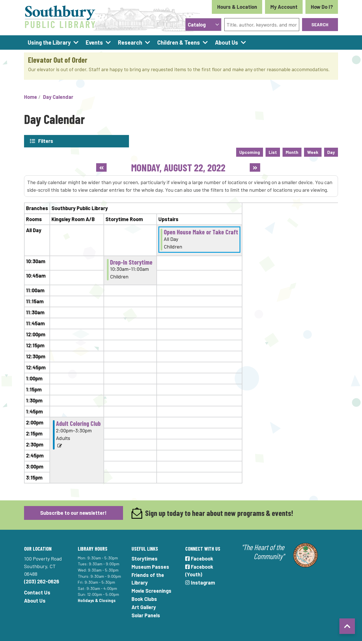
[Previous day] (101, 167)
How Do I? (322, 7)
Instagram (200, 582)
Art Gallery (144, 607)
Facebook (199, 558)
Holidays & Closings (97, 600)
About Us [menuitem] (226, 42)
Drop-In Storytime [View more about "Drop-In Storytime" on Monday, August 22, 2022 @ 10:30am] (131, 261)
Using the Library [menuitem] (49, 42)
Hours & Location (237, 7)
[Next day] (255, 167)
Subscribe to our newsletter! (73, 512)
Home (30, 97)
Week (312, 151)
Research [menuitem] (130, 42)
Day (331, 151)
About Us (35, 600)
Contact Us (37, 592)
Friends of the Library (148, 578)
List (273, 151)
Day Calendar (58, 97)
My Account (284, 7)
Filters (45, 141)
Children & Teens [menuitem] (178, 42)
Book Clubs (144, 599)
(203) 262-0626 (41, 581)
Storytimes (145, 558)
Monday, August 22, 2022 (178, 167)
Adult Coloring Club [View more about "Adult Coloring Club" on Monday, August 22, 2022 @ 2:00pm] (78, 423)
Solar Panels (146, 615)
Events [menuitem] (94, 42)
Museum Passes (150, 566)
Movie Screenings (151, 590)
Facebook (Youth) (199, 570)
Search (319, 24)
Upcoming (249, 151)
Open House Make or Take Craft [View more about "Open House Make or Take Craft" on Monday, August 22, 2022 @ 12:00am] (201, 232)
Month (292, 151)
